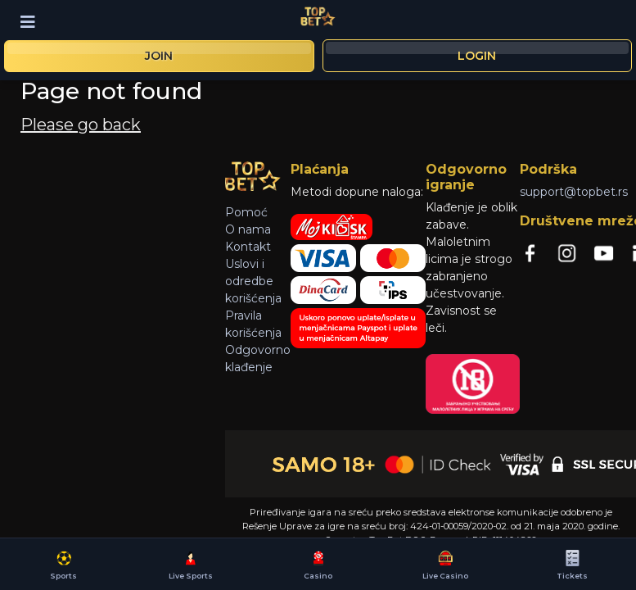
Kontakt (248, 246)
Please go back (80, 124)
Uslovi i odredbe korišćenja (253, 281)
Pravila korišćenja (253, 324)
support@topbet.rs (574, 191)
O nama (248, 229)
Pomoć (246, 212)
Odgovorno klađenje (258, 358)
